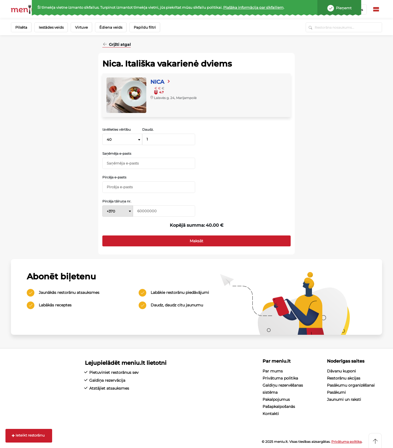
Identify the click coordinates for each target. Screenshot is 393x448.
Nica (157, 82)
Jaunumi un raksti (344, 399)
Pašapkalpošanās (279, 406)
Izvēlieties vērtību (116, 129)
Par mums (273, 371)
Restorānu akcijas (343, 378)
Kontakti (271, 413)
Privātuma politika (280, 378)
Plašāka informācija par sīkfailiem (253, 7)
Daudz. (148, 129)
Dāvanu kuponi (341, 371)
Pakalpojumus (276, 399)
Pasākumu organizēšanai (351, 385)
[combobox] (122, 139)
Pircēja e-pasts (114, 177)
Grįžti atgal (119, 45)
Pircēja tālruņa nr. (116, 201)
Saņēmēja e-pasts (116, 153)
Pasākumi (336, 392)
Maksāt (196, 240)
